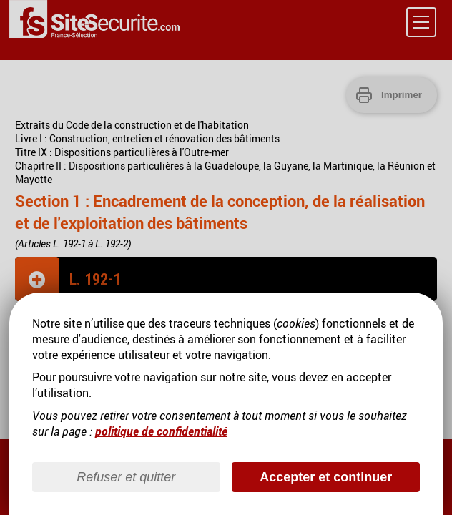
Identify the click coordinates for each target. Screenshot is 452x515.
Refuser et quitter (126, 477)
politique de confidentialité (161, 431)
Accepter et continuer (326, 477)
